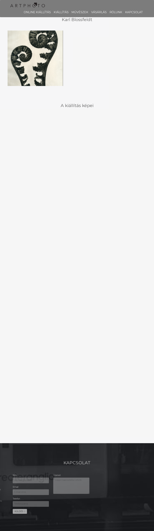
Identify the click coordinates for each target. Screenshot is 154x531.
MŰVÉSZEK (79, 12)
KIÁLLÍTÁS (61, 12)
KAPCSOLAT (134, 12)
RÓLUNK (115, 12)
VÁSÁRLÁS (99, 12)
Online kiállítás (37, 12)
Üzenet (14, 475)
